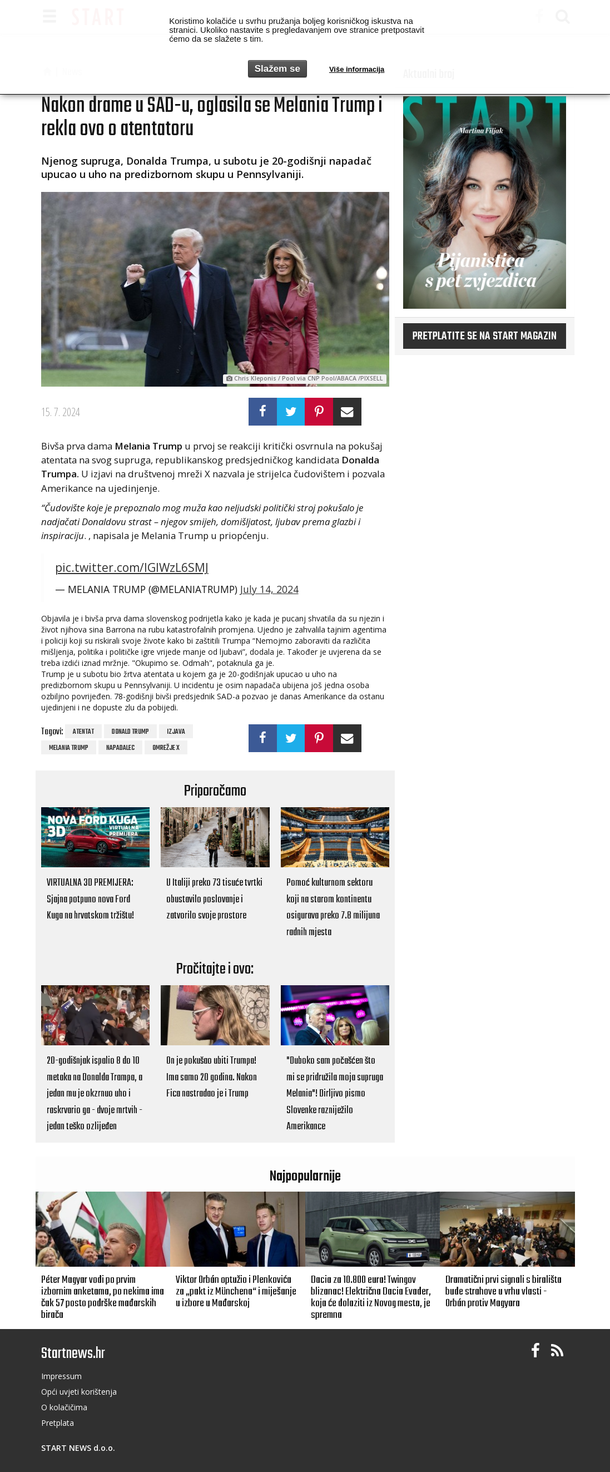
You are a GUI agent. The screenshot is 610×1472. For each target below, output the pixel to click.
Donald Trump (130, 732)
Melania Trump (68, 748)
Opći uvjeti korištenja (79, 1391)
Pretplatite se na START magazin (485, 336)
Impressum (61, 1376)
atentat (83, 732)
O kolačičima (64, 1407)
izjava (176, 732)
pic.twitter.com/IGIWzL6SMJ (132, 567)
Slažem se (277, 68)
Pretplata (57, 1422)
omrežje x (166, 748)
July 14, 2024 (269, 589)
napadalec (120, 748)
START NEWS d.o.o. (78, 1448)
